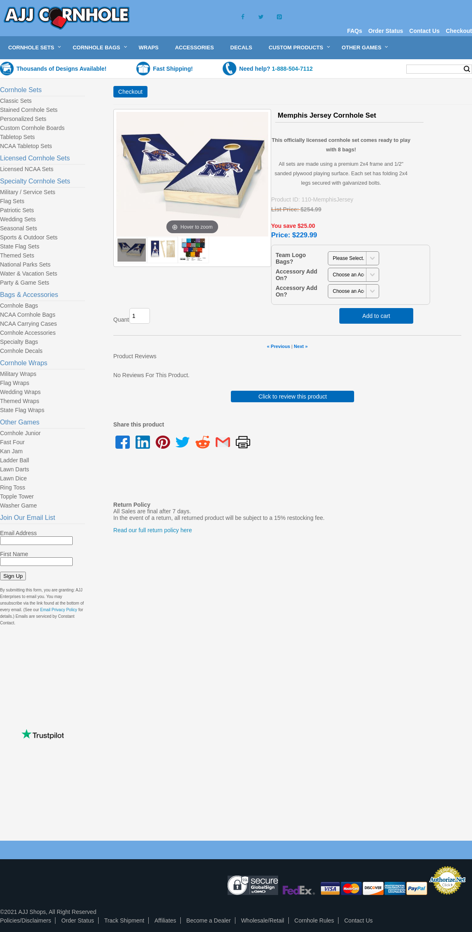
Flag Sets (12, 201)
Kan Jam (11, 451)
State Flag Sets (19, 246)
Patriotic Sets (17, 210)
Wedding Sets (18, 219)
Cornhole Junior (20, 433)
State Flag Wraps (22, 410)
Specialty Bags (19, 341)
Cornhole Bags (96, 47)
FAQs (354, 31)
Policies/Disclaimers (25, 920)
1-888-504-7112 (292, 68)
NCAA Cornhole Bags (27, 314)
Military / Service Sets (27, 192)
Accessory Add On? (296, 274)
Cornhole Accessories (27, 332)
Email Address (18, 533)
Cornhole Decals (21, 351)
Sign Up (13, 576)
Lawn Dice (13, 478)
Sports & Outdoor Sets (29, 237)
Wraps (149, 47)
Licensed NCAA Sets (26, 169)
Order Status (385, 31)
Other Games (362, 47)
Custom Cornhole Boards (32, 128)
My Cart (384, 68)
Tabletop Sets (17, 137)
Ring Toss (12, 487)
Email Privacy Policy (58, 609)
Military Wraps (18, 374)
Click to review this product (292, 396)
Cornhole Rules (314, 920)
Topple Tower (17, 496)
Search (467, 69)
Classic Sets (16, 100)
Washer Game (18, 505)
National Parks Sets (25, 264)
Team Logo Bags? (291, 258)
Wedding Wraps (20, 392)
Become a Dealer (208, 920)
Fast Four (12, 442)
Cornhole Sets (31, 47)
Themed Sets (17, 255)
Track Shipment (124, 920)
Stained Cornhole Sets (29, 110)
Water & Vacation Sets (28, 273)
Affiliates (165, 920)
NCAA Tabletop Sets (26, 146)
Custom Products (296, 47)
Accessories (194, 47)
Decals (241, 47)
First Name (14, 554)
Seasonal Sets (18, 228)
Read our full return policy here (152, 530)
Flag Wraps (14, 383)
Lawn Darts (14, 469)
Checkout (459, 31)
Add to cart (376, 316)
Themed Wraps (19, 401)
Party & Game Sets (24, 282)
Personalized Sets (23, 119)
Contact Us (424, 31)
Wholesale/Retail (262, 920)
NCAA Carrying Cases (28, 323)
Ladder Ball (14, 460)
